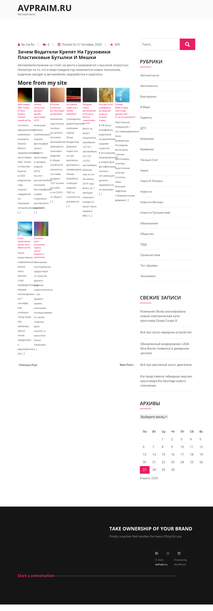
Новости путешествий (156, 217)
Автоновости (149, 86)
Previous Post (28, 365)
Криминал (147, 152)
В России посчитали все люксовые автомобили (57, 109)
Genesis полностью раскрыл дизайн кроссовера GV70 (39, 112)
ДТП (143, 130)
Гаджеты (146, 119)
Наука (144, 173)
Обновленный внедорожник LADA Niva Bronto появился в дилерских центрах (164, 354)
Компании (147, 141)
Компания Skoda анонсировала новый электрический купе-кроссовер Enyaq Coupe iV (162, 322)
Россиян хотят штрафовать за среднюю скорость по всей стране (106, 112)
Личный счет (149, 162)
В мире (145, 108)
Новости (146, 195)
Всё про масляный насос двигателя (166, 371)
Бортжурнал (149, 97)
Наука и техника (152, 184)
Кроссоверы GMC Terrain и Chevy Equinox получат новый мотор (24, 112)
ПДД (143, 249)
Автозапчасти (150, 75)
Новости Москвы (152, 206)
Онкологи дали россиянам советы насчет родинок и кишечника (39, 248)
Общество (147, 239)
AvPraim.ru (45, 8)
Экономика (148, 282)
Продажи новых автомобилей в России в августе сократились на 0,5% (89, 114)
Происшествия (151, 260)
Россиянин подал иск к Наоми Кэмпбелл (72, 109)
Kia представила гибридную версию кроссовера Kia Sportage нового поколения (166, 387)
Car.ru (30, 44)
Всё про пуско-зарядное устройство (166, 338)
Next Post (126, 365)
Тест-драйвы (149, 271)
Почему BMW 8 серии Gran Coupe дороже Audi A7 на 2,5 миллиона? (122, 110)
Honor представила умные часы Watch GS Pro (24, 243)
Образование (149, 228)
